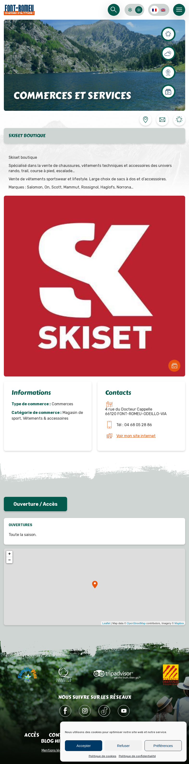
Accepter (83, 746)
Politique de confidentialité (137, 756)
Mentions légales (54, 750)
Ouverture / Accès (35, 504)
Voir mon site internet (136, 436)
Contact (60, 735)
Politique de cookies (102, 756)
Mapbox (179, 623)
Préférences (163, 746)
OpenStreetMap (136, 623)
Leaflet (106, 623)
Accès (31, 735)
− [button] (9, 560)
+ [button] (9, 554)
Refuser (123, 746)
